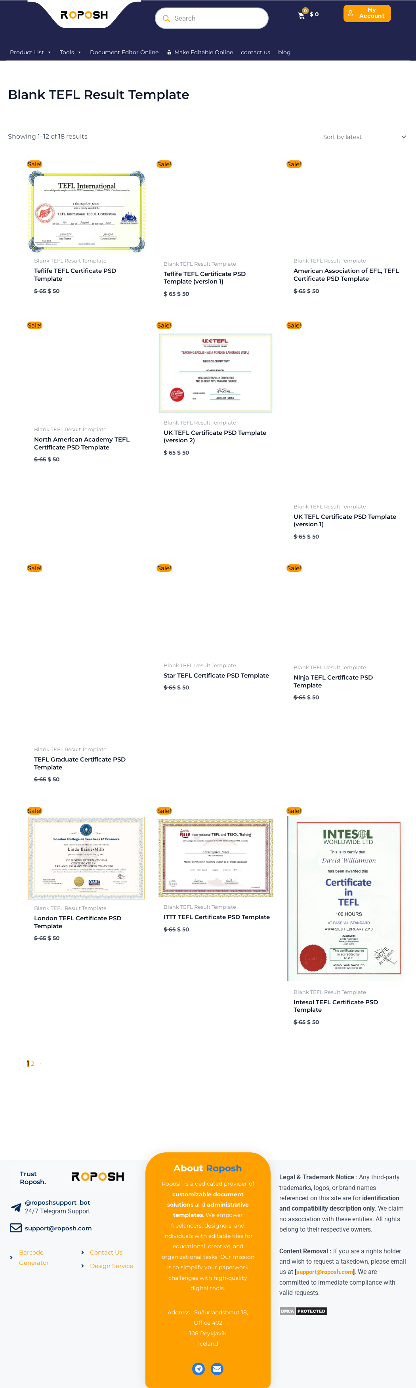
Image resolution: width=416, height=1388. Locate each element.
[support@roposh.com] (16, 1228)
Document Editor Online (124, 52)
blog (284, 52)
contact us (255, 52)
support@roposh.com (58, 1228)
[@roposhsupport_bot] (16, 1208)
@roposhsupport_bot (57, 1202)
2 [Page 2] (32, 1080)
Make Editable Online (203, 52)
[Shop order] (360, 137)
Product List (31, 52)
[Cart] (308, 14)
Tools (71, 52)
